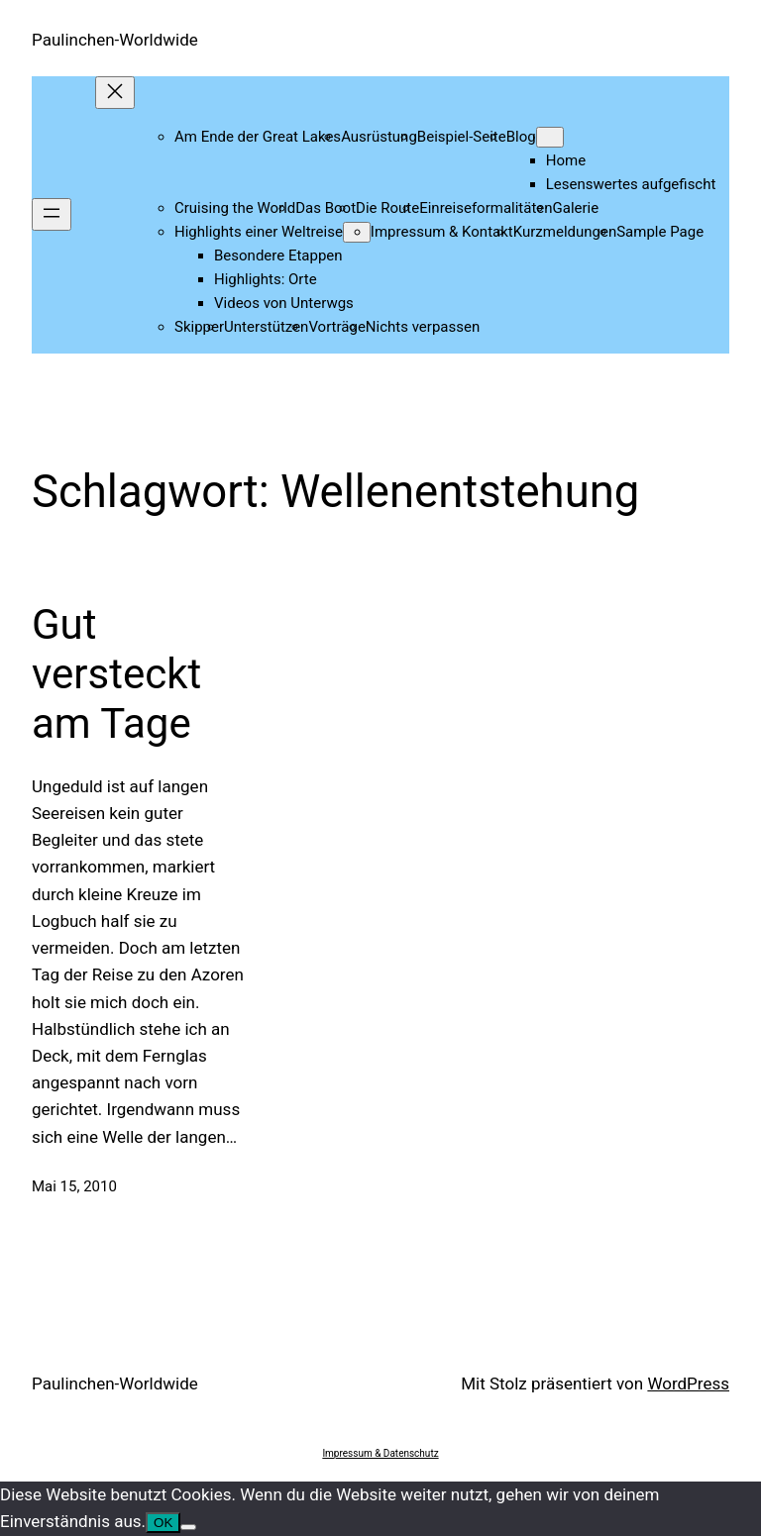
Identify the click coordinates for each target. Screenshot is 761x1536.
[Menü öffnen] (51, 214)
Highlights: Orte (265, 279)
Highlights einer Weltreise (258, 232)
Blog (521, 137)
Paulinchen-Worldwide (115, 40)
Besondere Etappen (278, 255)
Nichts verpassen (423, 327)
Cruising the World (234, 208)
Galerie (576, 208)
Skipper (199, 327)
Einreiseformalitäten (485, 208)
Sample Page (660, 232)
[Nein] (188, 1527)
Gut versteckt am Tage (116, 674)
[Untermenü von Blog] (550, 137)
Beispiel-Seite (461, 137)
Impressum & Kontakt (442, 232)
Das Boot (325, 208)
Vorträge (336, 327)
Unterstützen (266, 327)
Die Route (387, 208)
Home (566, 160)
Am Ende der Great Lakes (257, 137)
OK (163, 1522)
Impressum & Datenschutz (380, 1453)
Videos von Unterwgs (284, 303)
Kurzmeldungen (564, 232)
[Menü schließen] (115, 92)
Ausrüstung (379, 137)
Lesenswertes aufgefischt (631, 184)
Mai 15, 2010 (74, 1186)
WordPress (688, 1383)
